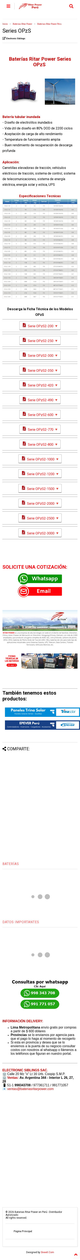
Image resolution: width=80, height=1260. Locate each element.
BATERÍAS (10, 864)
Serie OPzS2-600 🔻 (40, 414)
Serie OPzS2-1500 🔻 (39, 488)
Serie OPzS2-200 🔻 (40, 325)
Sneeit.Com (47, 1252)
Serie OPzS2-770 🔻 (40, 429)
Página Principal (23, 1231)
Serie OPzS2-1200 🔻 (39, 473)
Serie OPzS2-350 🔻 (40, 370)
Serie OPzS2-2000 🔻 (39, 503)
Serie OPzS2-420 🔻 (40, 384)
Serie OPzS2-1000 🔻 (39, 458)
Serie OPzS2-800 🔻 (40, 444)
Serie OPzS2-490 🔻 (40, 399)
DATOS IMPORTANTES (20, 922)
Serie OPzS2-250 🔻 (40, 340)
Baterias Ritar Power (22, 24)
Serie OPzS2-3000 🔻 (39, 532)
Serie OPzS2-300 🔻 (40, 355)
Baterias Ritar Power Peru (49, 24)
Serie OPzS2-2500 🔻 (39, 517)
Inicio (5, 24)
